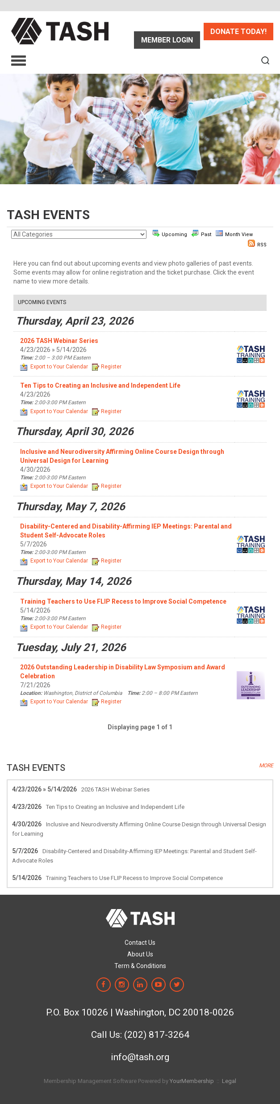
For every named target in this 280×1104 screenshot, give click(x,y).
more (266, 765)
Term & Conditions (140, 965)
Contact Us (140, 942)
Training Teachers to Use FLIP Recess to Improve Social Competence (134, 878)
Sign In (167, 40)
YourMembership (192, 1081)
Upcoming (169, 233)
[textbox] (265, 60)
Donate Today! (238, 31)
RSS (257, 244)
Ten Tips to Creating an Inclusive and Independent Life (115, 807)
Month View (234, 233)
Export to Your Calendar (54, 367)
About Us (140, 954)
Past (201, 233)
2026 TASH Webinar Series (115, 789)
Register (106, 367)
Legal (229, 1081)
